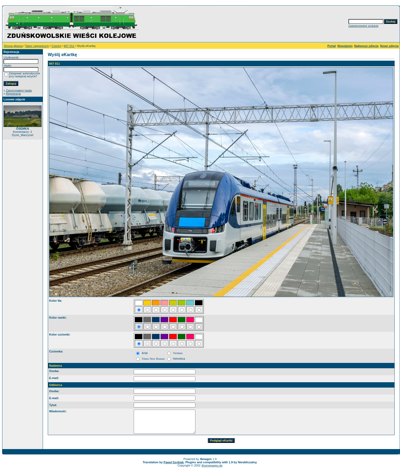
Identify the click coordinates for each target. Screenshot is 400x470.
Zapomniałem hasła (19, 90)
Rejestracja (13, 93)
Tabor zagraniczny (37, 46)
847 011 (69, 46)
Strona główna (13, 46)
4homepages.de (212, 465)
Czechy (56, 46)
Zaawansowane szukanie (363, 25)
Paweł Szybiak (173, 462)
